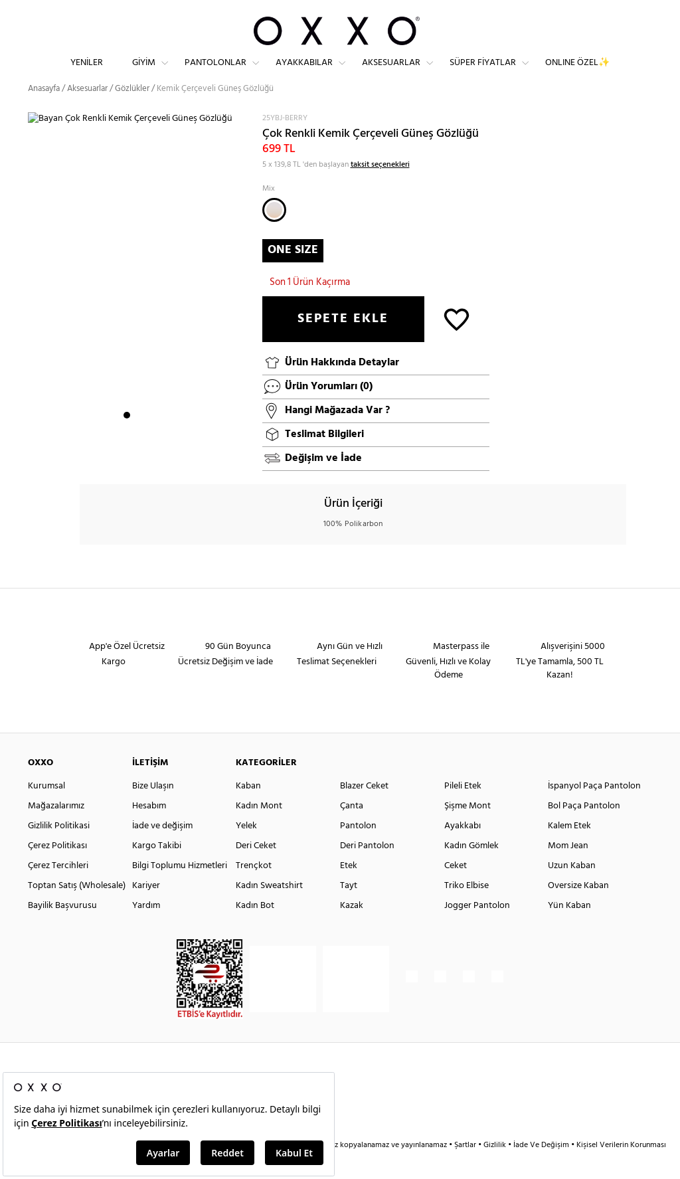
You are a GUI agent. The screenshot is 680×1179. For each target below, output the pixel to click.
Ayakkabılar (304, 73)
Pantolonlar (215, 73)
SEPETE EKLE (343, 342)
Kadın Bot (255, 929)
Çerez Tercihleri (58, 889)
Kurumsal (46, 810)
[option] (140, 298)
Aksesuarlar (391, 73)
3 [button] (150, 439)
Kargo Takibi (156, 869)
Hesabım (149, 830)
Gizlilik (495, 1169)
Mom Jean (568, 869)
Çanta (351, 830)
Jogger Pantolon (477, 929)
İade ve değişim (162, 850)
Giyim (143, 73)
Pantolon (358, 850)
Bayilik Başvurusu (62, 929)
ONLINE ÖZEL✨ (577, 73)
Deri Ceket (256, 869)
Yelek (246, 850)
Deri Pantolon (367, 869)
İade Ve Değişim (541, 1169)
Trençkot (254, 889)
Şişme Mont (467, 830)
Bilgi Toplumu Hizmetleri (179, 889)
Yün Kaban (569, 929)
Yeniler (86, 73)
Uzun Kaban (572, 889)
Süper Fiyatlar (483, 73)
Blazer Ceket (364, 810)
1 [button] (127, 439)
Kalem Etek (569, 850)
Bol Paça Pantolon (584, 830)
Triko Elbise (466, 909)
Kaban (248, 810)
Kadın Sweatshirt (269, 909)
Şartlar (466, 1169)
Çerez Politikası (57, 869)
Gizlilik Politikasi (59, 850)
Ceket (455, 889)
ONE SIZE (293, 273)
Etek (348, 889)
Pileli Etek (462, 810)
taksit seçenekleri (380, 188)
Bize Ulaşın (153, 810)
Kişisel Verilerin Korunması (621, 1169)
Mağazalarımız (56, 830)
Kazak (351, 929)
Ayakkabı (462, 850)
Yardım (146, 929)
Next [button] (34, 297)
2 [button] (138, 439)
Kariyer (146, 909)
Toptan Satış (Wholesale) (77, 909)
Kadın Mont (259, 830)
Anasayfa (44, 113)
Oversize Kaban (578, 909)
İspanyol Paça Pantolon (594, 810)
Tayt (348, 909)
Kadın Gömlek (471, 869)
